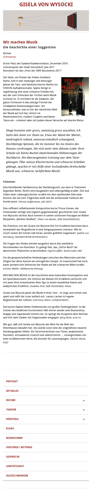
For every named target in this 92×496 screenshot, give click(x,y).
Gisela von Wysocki (46, 4)
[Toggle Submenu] (83, 400)
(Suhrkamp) (9, 56)
